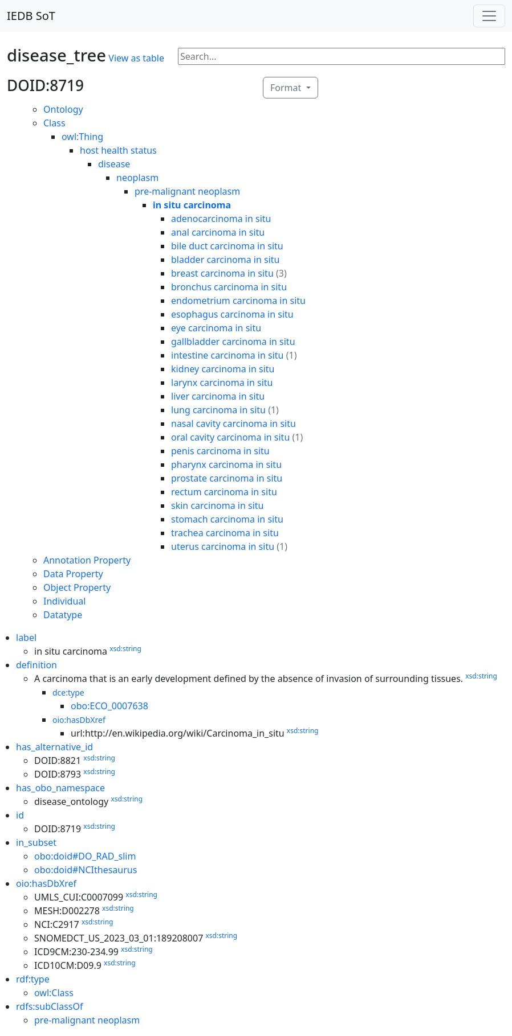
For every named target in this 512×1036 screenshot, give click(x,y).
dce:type (68, 692)
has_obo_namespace (60, 788)
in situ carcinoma (192, 205)
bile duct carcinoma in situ (227, 246)
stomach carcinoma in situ (227, 519)
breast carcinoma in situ (222, 273)
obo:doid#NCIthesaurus (85, 870)
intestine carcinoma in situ (227, 355)
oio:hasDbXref (78, 719)
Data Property (73, 574)
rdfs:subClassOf (49, 1006)
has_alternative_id (54, 747)
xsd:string (125, 648)
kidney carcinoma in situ (222, 369)
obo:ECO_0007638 (109, 706)
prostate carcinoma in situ (226, 478)
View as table (136, 58)
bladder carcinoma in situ (225, 259)
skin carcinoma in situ (217, 505)
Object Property (77, 587)
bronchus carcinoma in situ (229, 287)
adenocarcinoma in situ (221, 218)
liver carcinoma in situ (218, 396)
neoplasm (137, 177)
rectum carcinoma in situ (224, 492)
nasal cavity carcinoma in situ (233, 423)
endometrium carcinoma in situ (238, 300)
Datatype (62, 615)
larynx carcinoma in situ (222, 382)
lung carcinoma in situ (218, 410)
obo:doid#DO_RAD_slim (85, 856)
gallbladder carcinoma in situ (233, 341)
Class (54, 123)
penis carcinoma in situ (220, 451)
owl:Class (54, 992)
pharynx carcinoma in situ (226, 464)
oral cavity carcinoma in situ (230, 437)
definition (36, 665)
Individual (64, 601)
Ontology (63, 109)
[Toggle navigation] (489, 16)
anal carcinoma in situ (218, 232)
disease (114, 164)
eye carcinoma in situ (216, 328)
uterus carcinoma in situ (222, 546)
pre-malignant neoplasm (187, 191)
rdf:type (33, 979)
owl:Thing (82, 136)
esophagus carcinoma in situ (232, 314)
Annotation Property (87, 560)
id (20, 815)
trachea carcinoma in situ (225, 533)
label (26, 637)
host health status (118, 150)
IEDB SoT (31, 15)
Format (286, 87)
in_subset (36, 842)
